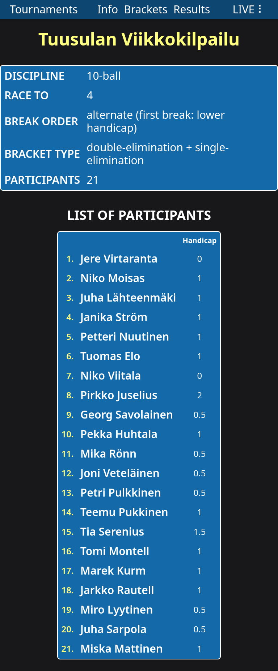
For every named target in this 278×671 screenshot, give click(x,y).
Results (191, 9)
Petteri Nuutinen (124, 336)
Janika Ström (114, 316)
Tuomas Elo (110, 356)
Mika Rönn (108, 453)
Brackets (146, 9)
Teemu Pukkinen (124, 512)
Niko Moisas (112, 277)
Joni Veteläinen (120, 473)
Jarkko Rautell (117, 590)
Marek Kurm (113, 570)
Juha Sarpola (113, 629)
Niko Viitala (110, 375)
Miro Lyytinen (116, 609)
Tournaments (44, 9)
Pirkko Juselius (118, 395)
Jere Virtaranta (119, 258)
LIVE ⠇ (249, 9)
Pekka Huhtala (118, 434)
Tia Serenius (112, 531)
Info (107, 9)
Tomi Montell (114, 551)
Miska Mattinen (121, 648)
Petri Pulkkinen (120, 492)
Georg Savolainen (126, 414)
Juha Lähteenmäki (128, 297)
